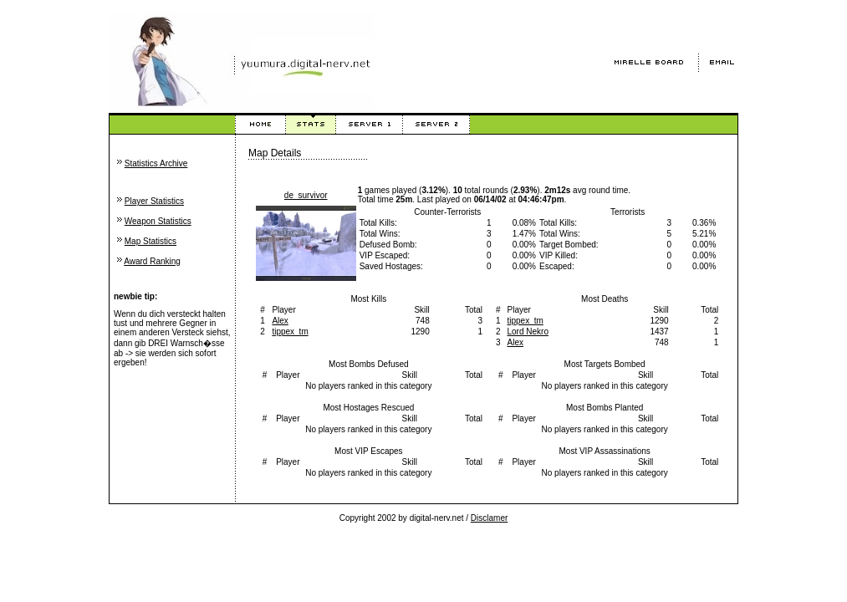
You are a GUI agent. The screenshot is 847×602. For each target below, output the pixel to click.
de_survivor (306, 195)
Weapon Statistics (158, 221)
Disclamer (489, 518)
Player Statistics (154, 201)
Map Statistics (150, 241)
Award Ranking (152, 261)
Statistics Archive (156, 163)
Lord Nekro (527, 331)
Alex (280, 320)
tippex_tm (290, 331)
